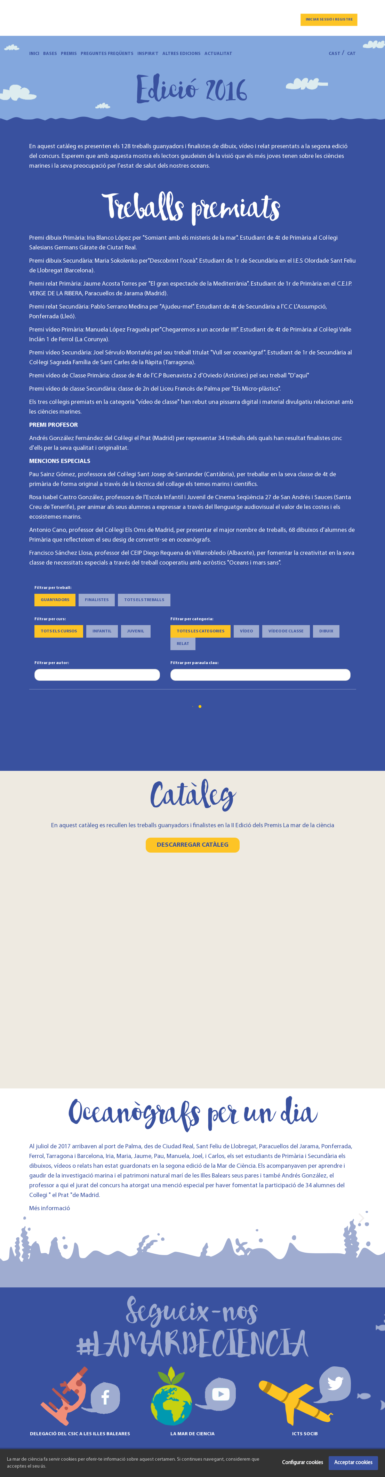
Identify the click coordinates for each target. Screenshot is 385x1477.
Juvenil (135, 631)
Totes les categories (200, 631)
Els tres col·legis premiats (61, 402)
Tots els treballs (144, 600)
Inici (34, 53)
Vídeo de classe (286, 631)
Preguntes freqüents (107, 53)
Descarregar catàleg (192, 845)
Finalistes (97, 600)
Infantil (102, 631)
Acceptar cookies (353, 1463)
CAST (334, 53)
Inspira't (148, 53)
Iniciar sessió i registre (329, 20)
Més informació (49, 1208)
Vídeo (246, 631)
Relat (183, 644)
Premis (69, 53)
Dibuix (326, 631)
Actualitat (218, 53)
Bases (50, 53)
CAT (351, 53)
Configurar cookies (302, 1463)
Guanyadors (55, 600)
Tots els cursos (59, 631)
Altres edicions (181, 53)
